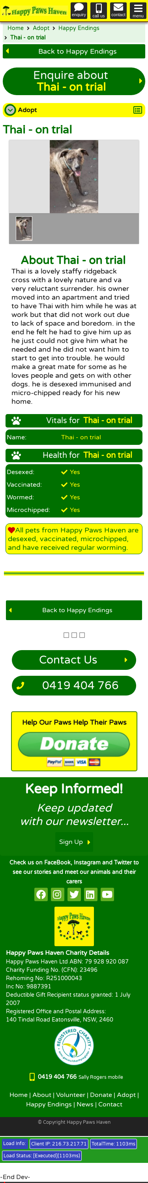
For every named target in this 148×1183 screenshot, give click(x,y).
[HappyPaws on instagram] (57, 894)
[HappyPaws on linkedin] (90, 894)
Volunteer (70, 1095)
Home (15, 28)
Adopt (41, 28)
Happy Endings (78, 28)
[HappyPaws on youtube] (107, 894)
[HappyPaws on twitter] (74, 894)
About (41, 1095)
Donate (101, 1095)
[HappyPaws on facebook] (41, 894)
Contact (110, 1104)
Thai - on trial (27, 38)
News (85, 1104)
